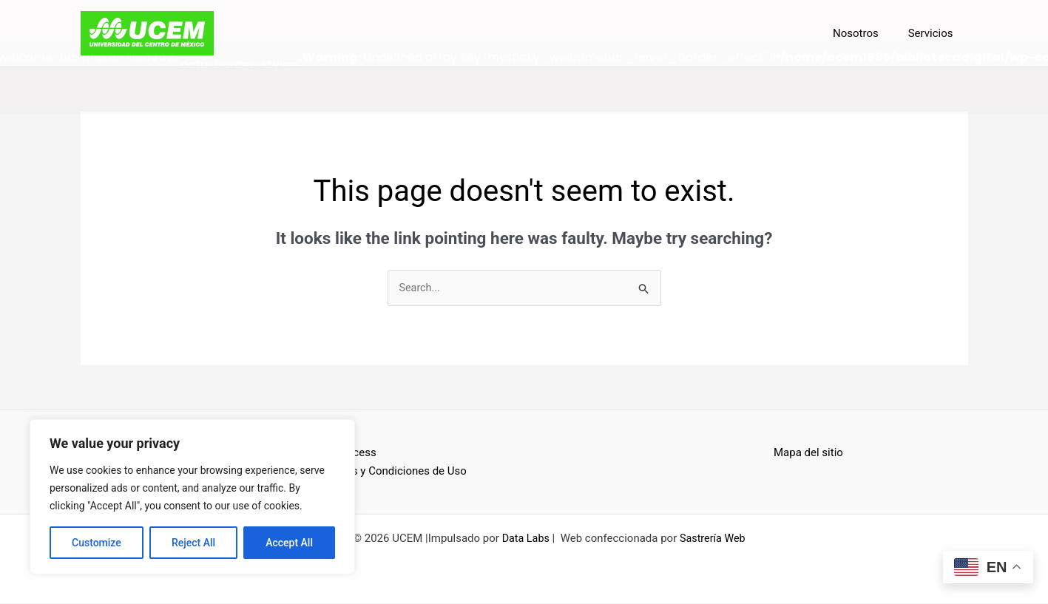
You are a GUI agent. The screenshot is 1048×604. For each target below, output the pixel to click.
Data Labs (524, 539)
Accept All (289, 543)
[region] (192, 496)
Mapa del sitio (808, 453)
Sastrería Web (713, 539)
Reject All (193, 543)
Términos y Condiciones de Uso (389, 471)
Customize (96, 543)
